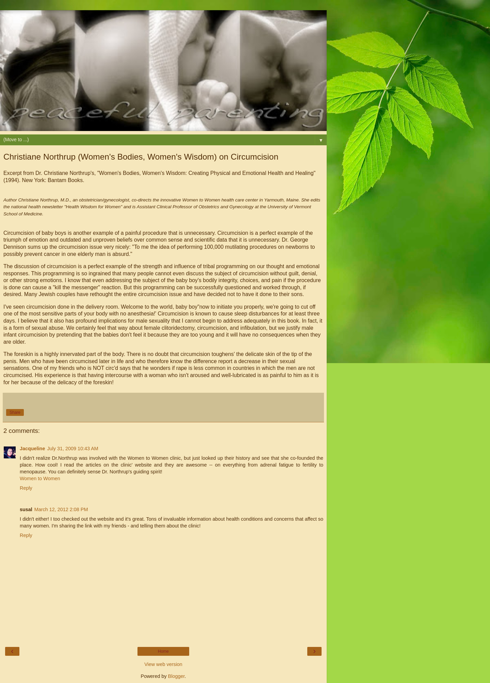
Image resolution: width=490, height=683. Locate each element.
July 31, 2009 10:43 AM (72, 448)
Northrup (80, 173)
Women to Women (40, 478)
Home (163, 651)
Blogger (176, 676)
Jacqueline (32, 448)
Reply (26, 488)
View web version (163, 664)
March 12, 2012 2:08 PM (61, 509)
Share (15, 412)
